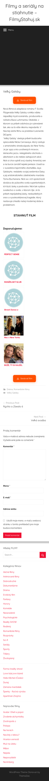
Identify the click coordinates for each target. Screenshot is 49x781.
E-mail (7, 497)
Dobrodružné (9, 581)
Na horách (8, 730)
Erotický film (9, 595)
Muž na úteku (9, 744)
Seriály (6, 644)
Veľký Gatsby (13, 393)
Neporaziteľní (9, 757)
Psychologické (10, 617)
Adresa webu (9, 509)
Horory (6, 604)
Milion (6, 748)
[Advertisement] (24, 60)
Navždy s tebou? (11, 735)
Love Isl (7, 673)
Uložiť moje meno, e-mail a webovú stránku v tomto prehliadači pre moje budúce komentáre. (22, 524)
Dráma (10, 389)
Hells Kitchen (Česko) (13, 678)
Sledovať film (24, 100)
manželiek (16, 687)
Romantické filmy (22, 389)
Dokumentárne (10, 585)
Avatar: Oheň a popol (13, 712)
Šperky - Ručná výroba (14, 691)
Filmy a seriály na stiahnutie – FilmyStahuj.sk (24, 12)
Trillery (6, 654)
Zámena (7, 687)
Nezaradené (9, 613)
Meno (6, 486)
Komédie (7, 608)
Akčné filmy (8, 572)
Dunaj (6, 682)
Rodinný (7, 626)
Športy (6, 649)
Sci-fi (5, 640)
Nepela (6, 753)
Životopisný (8, 658)
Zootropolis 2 (9, 721)
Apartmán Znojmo (12, 696)
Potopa (6, 726)
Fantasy (7, 599)
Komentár (8, 446)
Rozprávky (8, 635)
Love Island (17, 673)
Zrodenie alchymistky (13, 716)
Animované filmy (11, 576)
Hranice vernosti (11, 739)
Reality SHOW (10, 622)
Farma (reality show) (12, 669)
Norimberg (8, 762)
